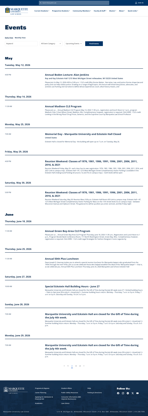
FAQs (89, 388)
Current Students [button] (41, 11)
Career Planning (40, 393)
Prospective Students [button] (60, 11)
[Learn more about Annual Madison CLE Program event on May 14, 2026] (63, 106)
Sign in (140, 3)
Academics (38, 403)
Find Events (94, 44)
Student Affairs (66, 388)
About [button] (121, 11)
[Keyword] (21, 43)
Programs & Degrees (42, 388)
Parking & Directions (94, 393)
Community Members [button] (81, 11)
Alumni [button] (112, 11)
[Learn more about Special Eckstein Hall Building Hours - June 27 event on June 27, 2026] (72, 286)
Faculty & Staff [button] (99, 11)
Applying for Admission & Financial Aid (44, 398)
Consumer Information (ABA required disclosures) (71, 398)
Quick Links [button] (132, 11)
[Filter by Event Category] (51, 43)
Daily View (9, 38)
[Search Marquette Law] (74, 3)
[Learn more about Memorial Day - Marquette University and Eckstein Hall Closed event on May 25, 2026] (83, 134)
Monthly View (20, 38)
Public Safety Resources (69, 393)
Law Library (65, 403)
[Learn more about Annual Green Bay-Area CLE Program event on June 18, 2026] (67, 231)
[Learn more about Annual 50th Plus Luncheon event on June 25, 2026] (62, 258)
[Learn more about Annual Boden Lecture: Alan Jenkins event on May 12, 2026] (67, 74)
